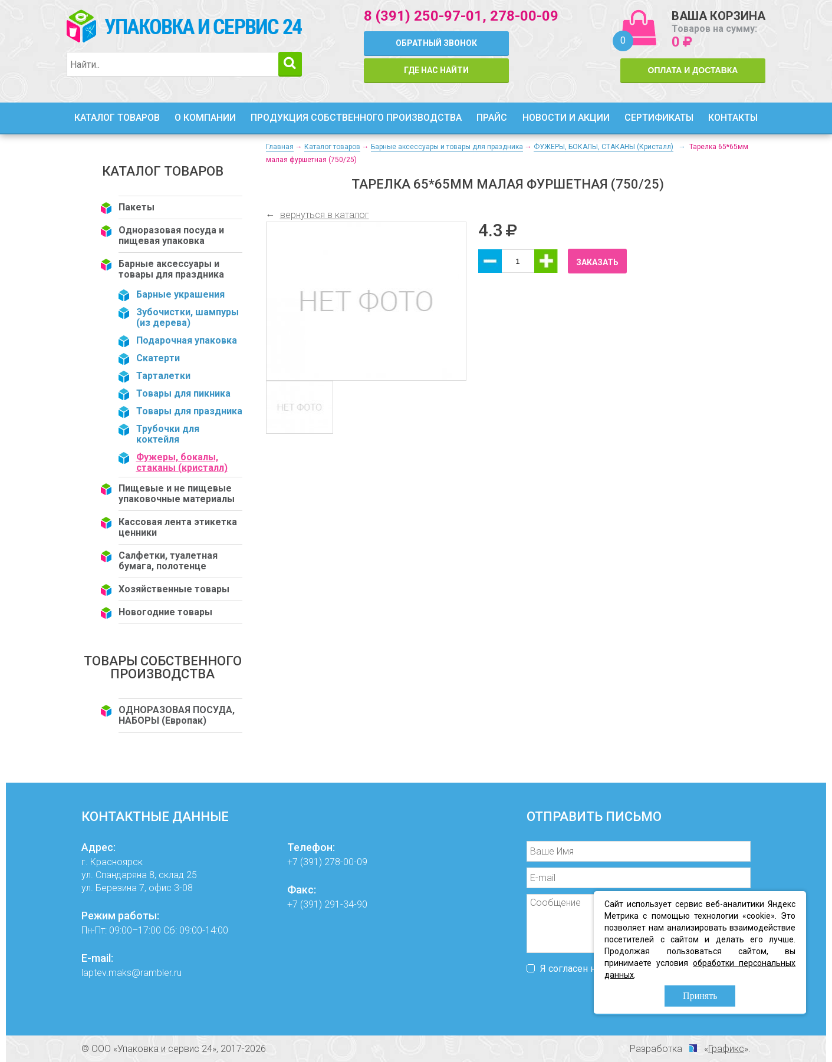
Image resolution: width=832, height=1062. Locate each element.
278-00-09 (524, 16)
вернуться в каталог (324, 214)
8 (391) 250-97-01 (423, 16)
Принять (700, 996)
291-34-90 (345, 904)
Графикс (726, 1048)
